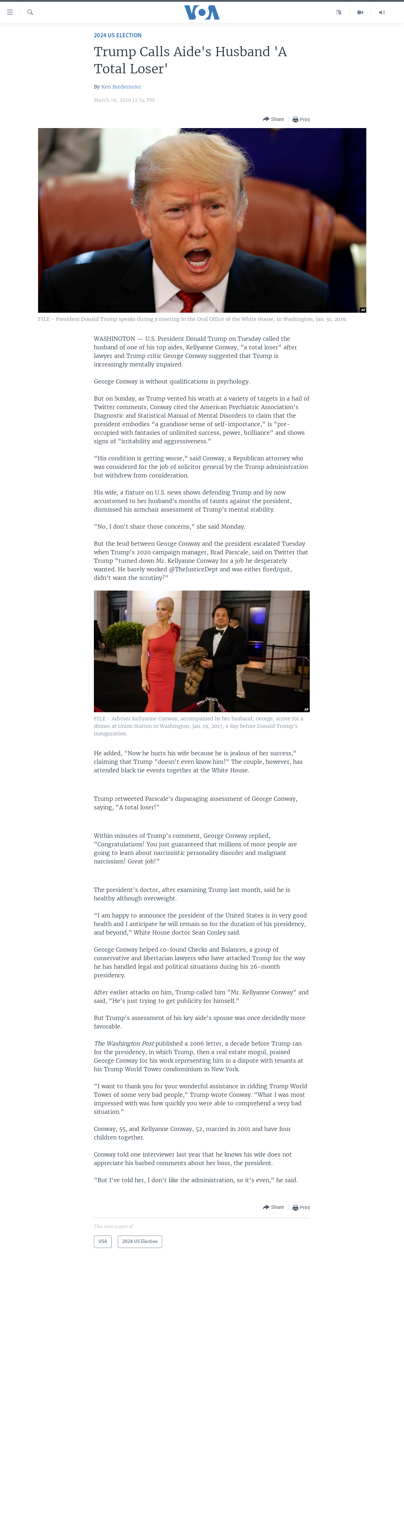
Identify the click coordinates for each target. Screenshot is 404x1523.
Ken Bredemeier (121, 87)
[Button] (273, 119)
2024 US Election (118, 36)
